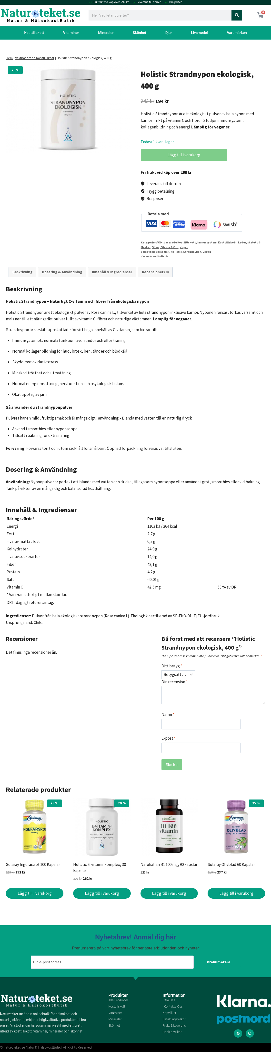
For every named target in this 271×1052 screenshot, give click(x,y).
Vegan (184, 247)
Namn (167, 714)
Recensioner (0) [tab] (155, 272)
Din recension (174, 681)
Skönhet (139, 33)
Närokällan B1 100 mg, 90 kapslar (169, 864)
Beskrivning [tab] (22, 272)
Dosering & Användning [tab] (62, 272)
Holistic (176, 251)
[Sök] (236, 15)
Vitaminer (71, 33)
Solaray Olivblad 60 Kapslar (231, 864)
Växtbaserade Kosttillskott (34, 58)
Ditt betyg (171, 666)
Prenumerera (218, 959)
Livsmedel (199, 33)
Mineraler (106, 33)
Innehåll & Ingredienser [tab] (112, 272)
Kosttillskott (34, 33)
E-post (168, 738)
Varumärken (237, 33)
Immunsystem (207, 242)
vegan (207, 251)
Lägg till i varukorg (181, 154)
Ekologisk (162, 251)
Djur (168, 33)
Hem (9, 58)
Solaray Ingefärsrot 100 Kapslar (33, 864)
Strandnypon (192, 251)
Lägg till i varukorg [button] (35, 893)
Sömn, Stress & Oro (165, 247)
